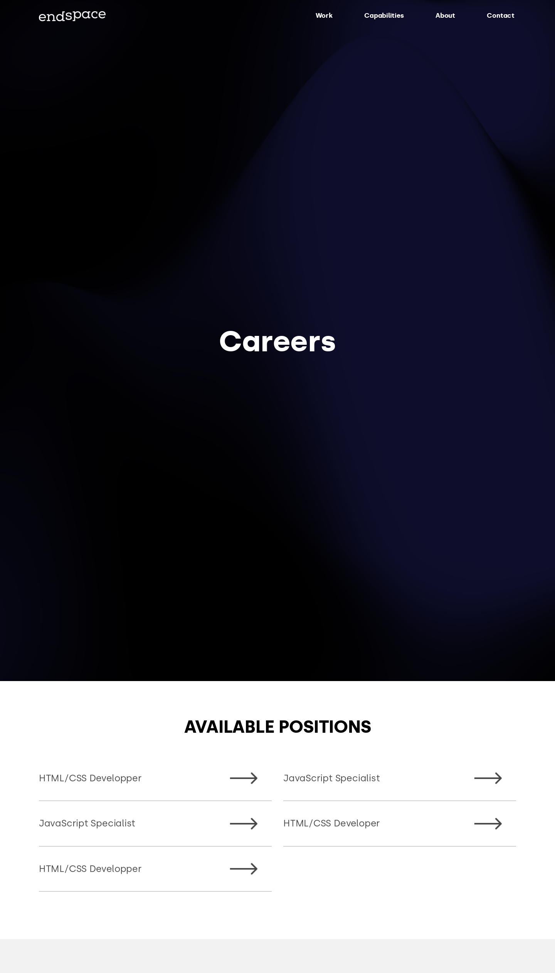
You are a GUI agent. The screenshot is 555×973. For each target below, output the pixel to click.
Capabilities (384, 15)
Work (324, 15)
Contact (501, 15)
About (445, 15)
